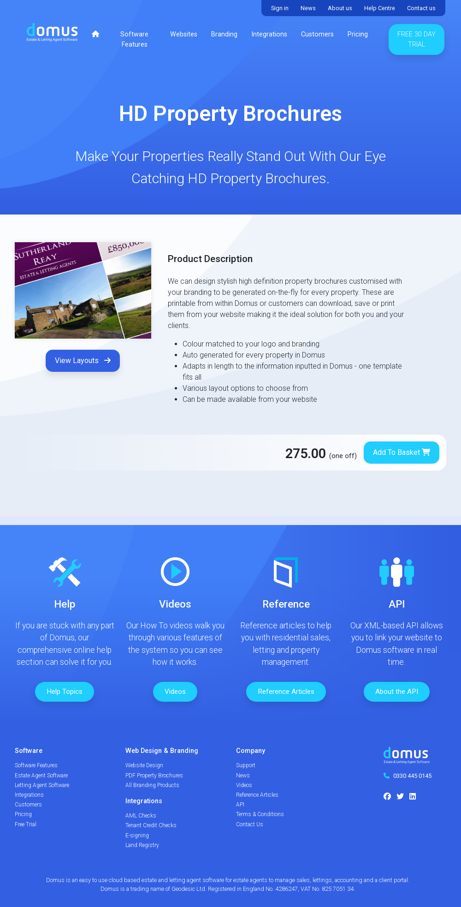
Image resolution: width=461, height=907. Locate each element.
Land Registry (142, 845)
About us (340, 8)
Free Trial (25, 824)
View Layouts (83, 360)
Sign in (280, 8)
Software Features (134, 39)
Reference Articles (286, 691)
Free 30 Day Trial (416, 39)
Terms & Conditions (260, 814)
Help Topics (65, 691)
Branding (224, 34)
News (308, 8)
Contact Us (249, 824)
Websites (183, 34)
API (240, 804)
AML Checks (140, 815)
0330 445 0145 (412, 775)
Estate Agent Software (41, 775)
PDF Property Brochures (154, 775)
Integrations (269, 34)
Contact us (421, 8)
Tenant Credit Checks (151, 825)
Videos (175, 691)
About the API (396, 691)
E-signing (137, 835)
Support (245, 765)
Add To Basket (401, 452)
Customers (317, 34)
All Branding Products (152, 785)
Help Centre (379, 8)
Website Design (144, 765)
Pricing (358, 34)
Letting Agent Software (42, 785)
